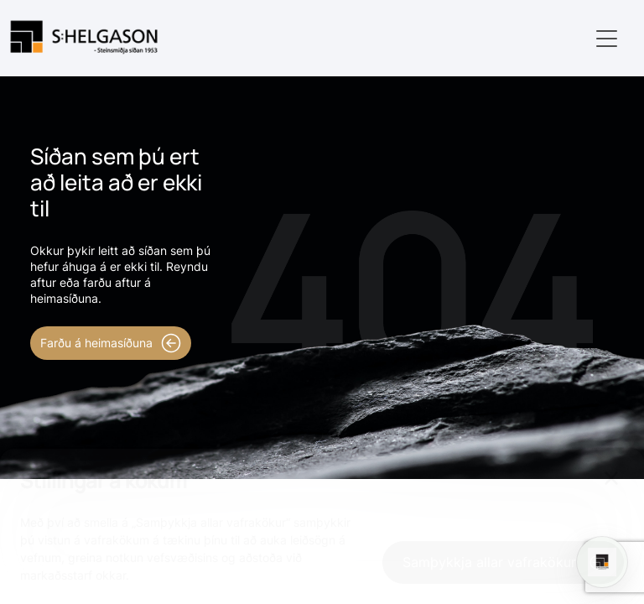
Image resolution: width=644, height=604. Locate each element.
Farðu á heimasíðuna (110, 343)
